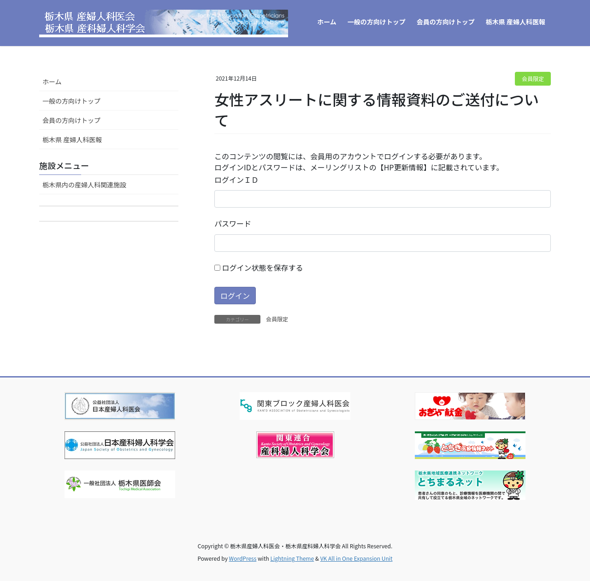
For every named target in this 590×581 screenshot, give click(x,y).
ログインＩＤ (236, 179)
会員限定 (533, 78)
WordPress (243, 558)
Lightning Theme (292, 558)
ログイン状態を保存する (258, 267)
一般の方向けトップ (71, 100)
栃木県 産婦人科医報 (72, 139)
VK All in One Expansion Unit (356, 558)
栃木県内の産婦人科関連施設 (84, 184)
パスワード (232, 223)
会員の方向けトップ (71, 120)
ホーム (52, 81)
